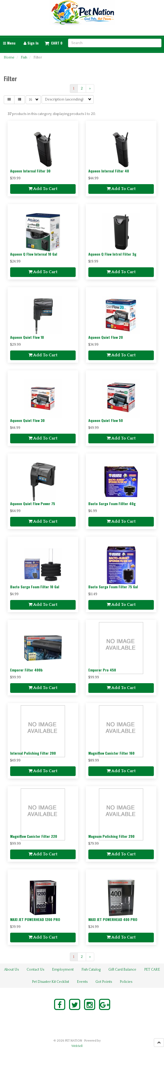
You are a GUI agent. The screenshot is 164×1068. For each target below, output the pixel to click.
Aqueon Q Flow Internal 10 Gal (33, 254)
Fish (24, 57)
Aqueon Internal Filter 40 (108, 170)
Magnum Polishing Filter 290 (111, 836)
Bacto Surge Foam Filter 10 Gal (34, 586)
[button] (53, 43)
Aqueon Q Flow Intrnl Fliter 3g (112, 254)
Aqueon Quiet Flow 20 (105, 337)
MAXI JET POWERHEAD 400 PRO (112, 919)
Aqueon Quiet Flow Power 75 (32, 503)
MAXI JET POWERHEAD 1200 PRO (35, 919)
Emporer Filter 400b (26, 669)
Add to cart (42, 188)
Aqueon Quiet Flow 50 (105, 420)
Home (9, 57)
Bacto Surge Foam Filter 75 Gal (113, 586)
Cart (55, 43)
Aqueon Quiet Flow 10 (27, 337)
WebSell (77, 1046)
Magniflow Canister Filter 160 (111, 753)
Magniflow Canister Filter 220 (33, 836)
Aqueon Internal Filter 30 (30, 170)
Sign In (31, 43)
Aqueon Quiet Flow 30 (27, 420)
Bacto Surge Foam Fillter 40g (112, 503)
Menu (9, 43)
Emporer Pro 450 (102, 669)
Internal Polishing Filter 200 (33, 753)
